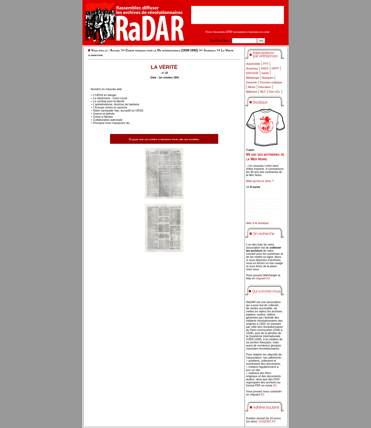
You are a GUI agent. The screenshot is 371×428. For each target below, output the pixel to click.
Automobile (253, 63)
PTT (265, 63)
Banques (267, 77)
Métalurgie (252, 77)
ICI (275, 385)
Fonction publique (271, 82)
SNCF (265, 68)
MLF (263, 91)
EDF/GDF (252, 73)
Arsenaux (252, 68)
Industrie (251, 82)
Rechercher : (220, 40)
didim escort (253, 199)
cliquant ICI (263, 278)
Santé (265, 73)
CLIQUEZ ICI (267, 421)
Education (264, 87)
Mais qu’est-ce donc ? (260, 181)
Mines (251, 87)
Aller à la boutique (257, 223)
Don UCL (274, 91)
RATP (275, 68)
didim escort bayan (258, 202)
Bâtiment (251, 91)
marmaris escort (273, 199)
